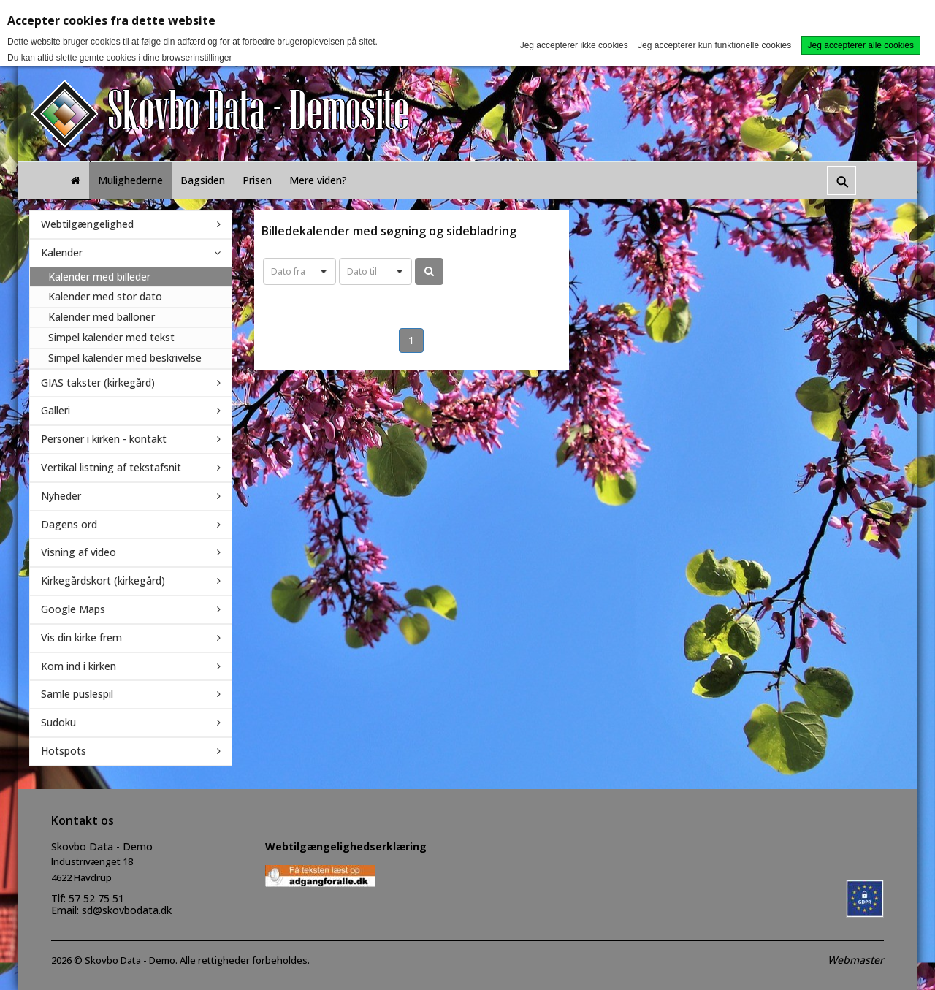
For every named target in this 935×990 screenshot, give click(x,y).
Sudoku (58, 722)
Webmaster (856, 960)
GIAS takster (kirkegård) (98, 382)
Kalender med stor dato (105, 296)
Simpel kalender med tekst (111, 337)
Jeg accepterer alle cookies (861, 45)
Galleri (55, 410)
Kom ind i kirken (78, 666)
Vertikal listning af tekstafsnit (111, 467)
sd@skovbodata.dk (127, 910)
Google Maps (73, 609)
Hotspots (63, 751)
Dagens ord (69, 524)
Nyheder (61, 496)
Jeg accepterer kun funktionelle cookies (714, 45)
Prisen (257, 180)
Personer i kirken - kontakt (104, 439)
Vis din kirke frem (81, 637)
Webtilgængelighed (87, 224)
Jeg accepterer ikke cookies (574, 45)
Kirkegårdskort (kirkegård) (103, 580)
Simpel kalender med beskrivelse (125, 358)
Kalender (62, 252)
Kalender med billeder (99, 276)
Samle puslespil (77, 694)
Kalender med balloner (101, 317)
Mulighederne (130, 180)
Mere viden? (318, 180)
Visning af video (78, 552)
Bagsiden (202, 180)
